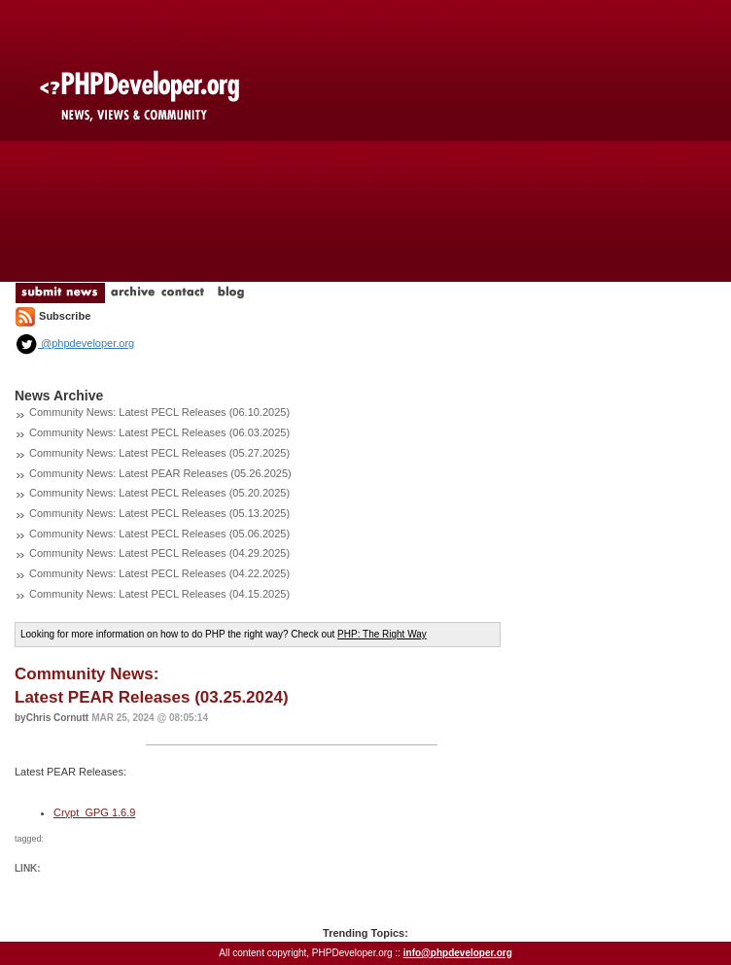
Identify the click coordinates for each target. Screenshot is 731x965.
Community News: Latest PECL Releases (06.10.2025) (159, 412)
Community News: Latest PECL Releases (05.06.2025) (159, 533)
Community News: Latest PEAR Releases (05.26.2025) (160, 473)
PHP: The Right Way (382, 634)
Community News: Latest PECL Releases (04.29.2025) (159, 553)
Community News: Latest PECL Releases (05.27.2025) (159, 453)
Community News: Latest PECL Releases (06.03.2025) (159, 432)
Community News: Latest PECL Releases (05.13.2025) (159, 513)
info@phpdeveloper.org (457, 953)
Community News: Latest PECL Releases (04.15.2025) (159, 594)
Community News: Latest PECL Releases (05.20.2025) (159, 493)
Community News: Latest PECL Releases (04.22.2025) (159, 573)
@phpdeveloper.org (74, 343)
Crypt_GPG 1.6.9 (94, 812)
